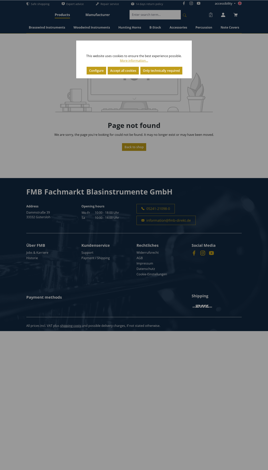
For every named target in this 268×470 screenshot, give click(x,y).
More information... (134, 60)
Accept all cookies (123, 70)
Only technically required (161, 70)
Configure (96, 70)
